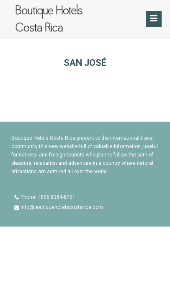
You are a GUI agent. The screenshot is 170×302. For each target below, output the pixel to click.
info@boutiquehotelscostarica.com (62, 207)
